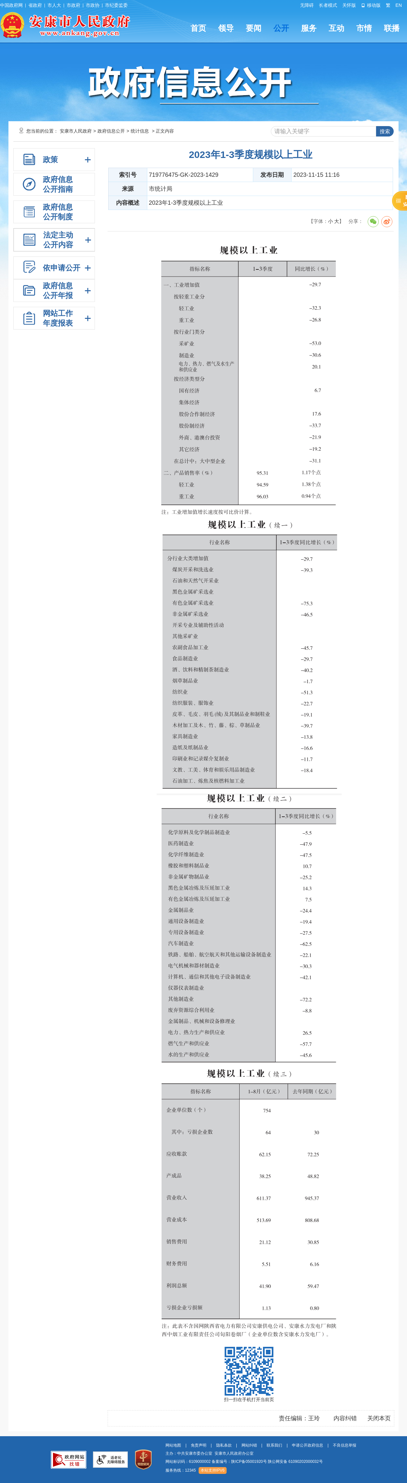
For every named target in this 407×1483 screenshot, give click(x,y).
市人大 (54, 5)
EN (399, 5)
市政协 (92, 5)
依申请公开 (61, 268)
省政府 (35, 5)
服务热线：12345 (180, 1470)
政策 (50, 159)
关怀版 (349, 5)
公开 (281, 28)
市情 (364, 28)
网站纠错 (249, 1445)
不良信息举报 (344, 1445)
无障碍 (307, 5)
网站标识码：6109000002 (244, 1461)
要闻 (253, 28)
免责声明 (198, 1445)
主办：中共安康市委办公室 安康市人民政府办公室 (209, 1453)
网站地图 (173, 1445)
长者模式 (328, 5)
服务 (309, 28)
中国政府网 (11, 5)
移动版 (371, 5)
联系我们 (274, 1445)
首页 (198, 28)
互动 (336, 28)
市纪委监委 (116, 5)
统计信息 (140, 131)
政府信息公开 (111, 131)
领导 (226, 28)
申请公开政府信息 (307, 1445)
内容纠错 (345, 1418)
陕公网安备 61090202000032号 (295, 1461)
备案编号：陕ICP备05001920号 (239, 1461)
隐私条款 (224, 1445)
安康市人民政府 (76, 131)
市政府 (73, 5)
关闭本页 (379, 1418)
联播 (392, 28)
